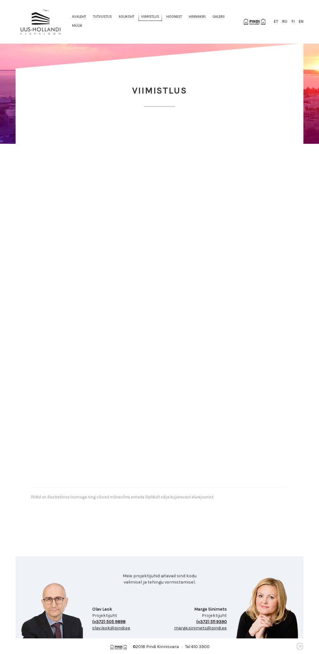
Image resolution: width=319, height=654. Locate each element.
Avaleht (79, 16)
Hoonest (174, 16)
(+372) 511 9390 (211, 621)
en (301, 21)
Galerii (218, 16)
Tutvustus (102, 16)
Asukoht (126, 16)
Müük (77, 25)
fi (293, 21)
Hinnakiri (197, 16)
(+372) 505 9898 (109, 621)
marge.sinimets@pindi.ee (200, 628)
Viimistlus (150, 16)
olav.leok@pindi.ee (111, 628)
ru (284, 21)
